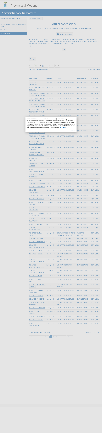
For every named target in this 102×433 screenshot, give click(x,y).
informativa (63, 127)
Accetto (73, 130)
